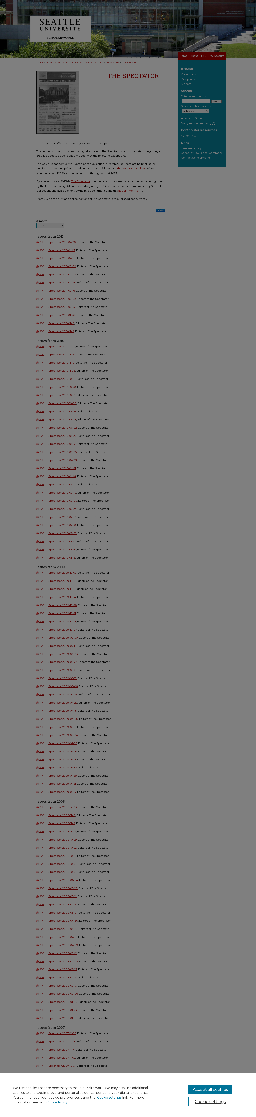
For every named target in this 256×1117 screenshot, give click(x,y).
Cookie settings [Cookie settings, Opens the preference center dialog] (210, 1101)
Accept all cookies (210, 1089)
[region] (128, 1095)
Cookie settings (109, 1097)
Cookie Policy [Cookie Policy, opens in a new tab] (57, 1102)
